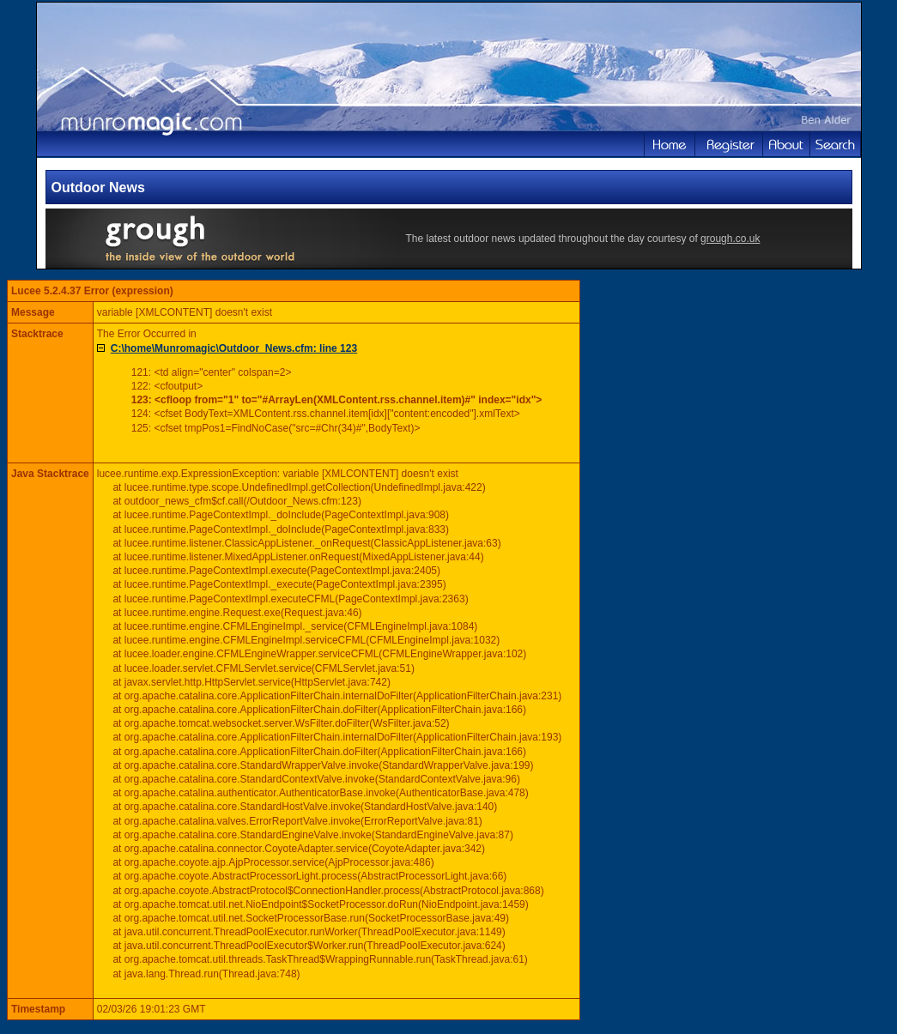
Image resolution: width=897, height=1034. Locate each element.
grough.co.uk (730, 239)
